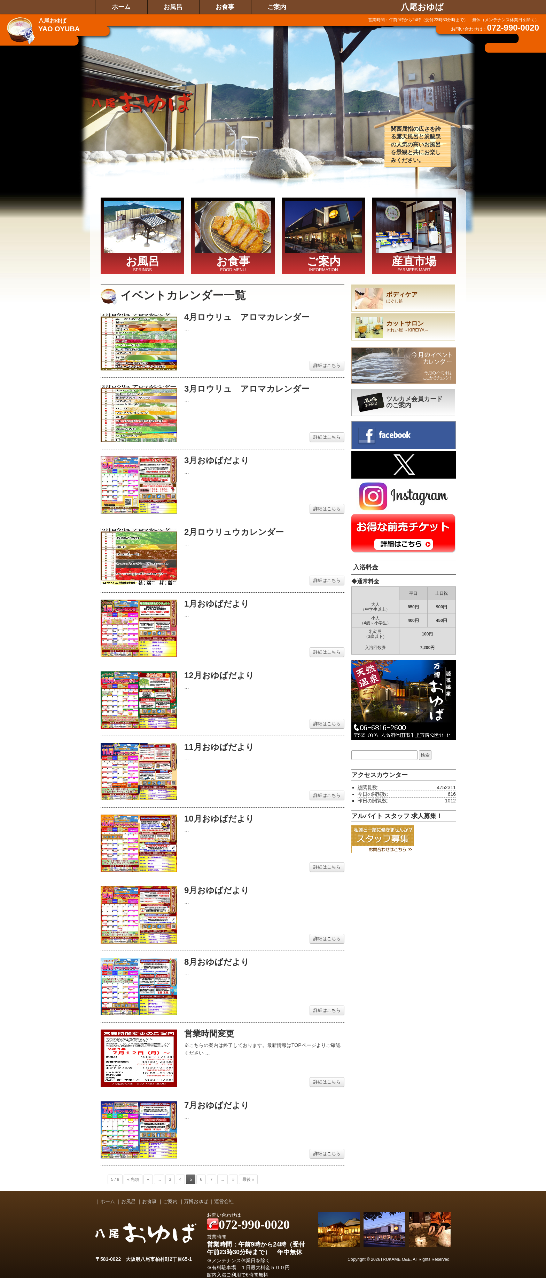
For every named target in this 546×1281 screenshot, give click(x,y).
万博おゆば (196, 1201)
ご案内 (276, 6)
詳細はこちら (327, 365)
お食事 (225, 6)
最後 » (248, 1179)
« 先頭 (133, 1179)
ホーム (121, 6)
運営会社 (224, 1201)
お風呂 (173, 6)
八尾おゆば (422, 6)
